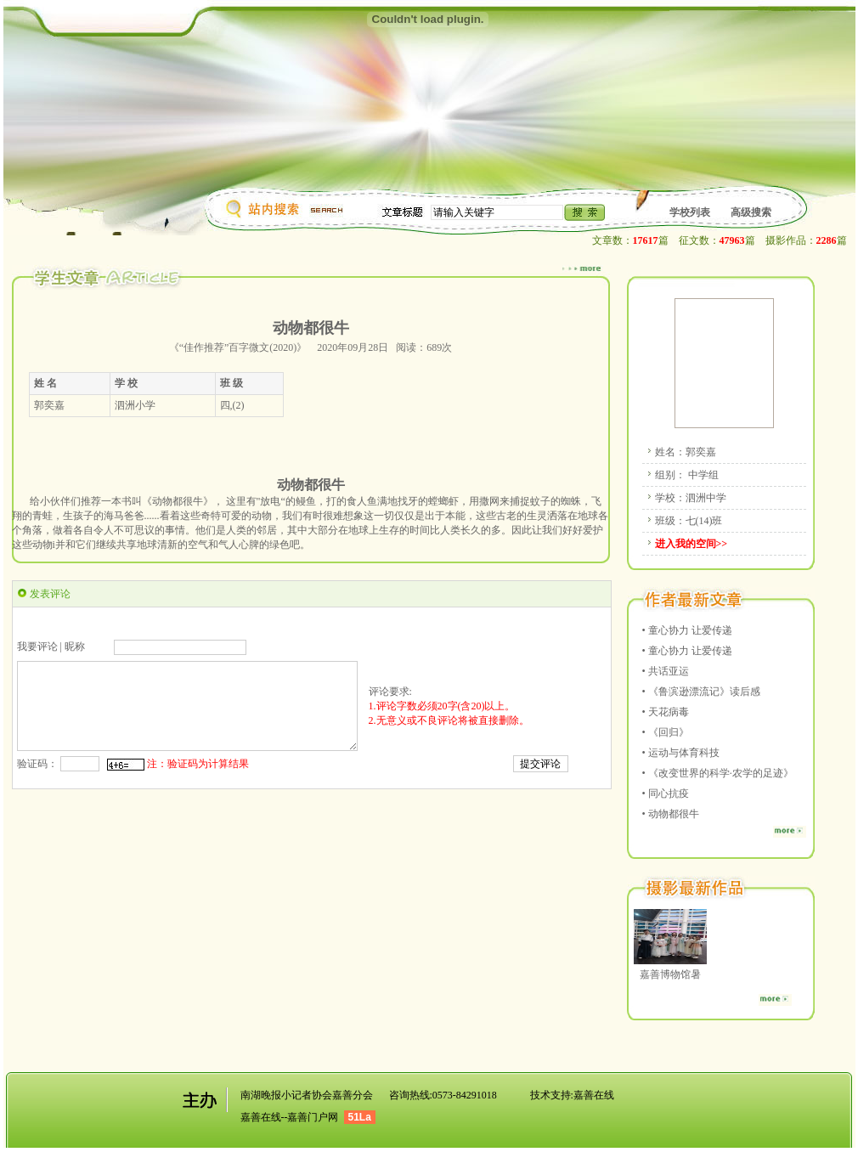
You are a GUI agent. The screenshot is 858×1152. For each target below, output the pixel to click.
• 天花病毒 (665, 712)
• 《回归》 (665, 732)
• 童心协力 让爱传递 (687, 630)
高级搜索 (751, 212)
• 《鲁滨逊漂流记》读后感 (701, 691)
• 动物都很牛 (670, 814)
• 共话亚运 (665, 671)
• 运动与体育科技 (681, 753)
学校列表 (689, 212)
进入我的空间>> (691, 544)
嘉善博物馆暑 (670, 974)
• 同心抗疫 (665, 793)
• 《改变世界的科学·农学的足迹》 (717, 773)
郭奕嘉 (701, 452)
